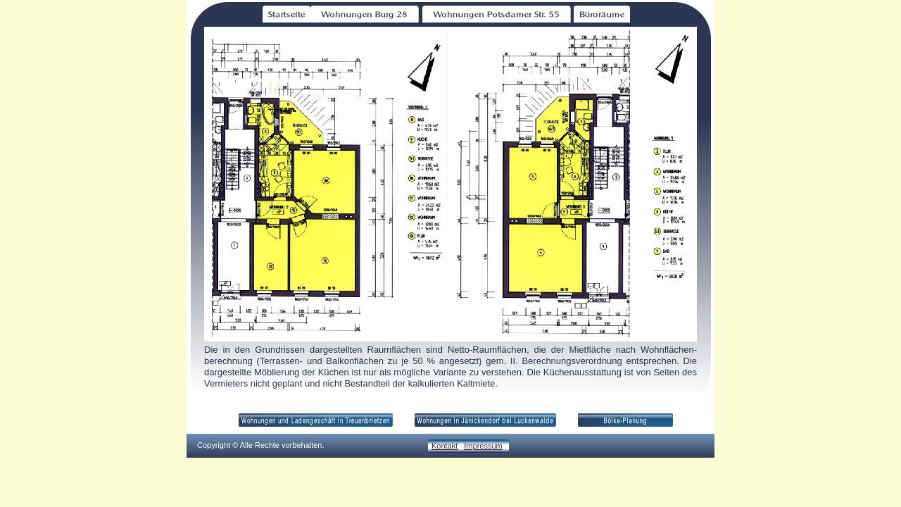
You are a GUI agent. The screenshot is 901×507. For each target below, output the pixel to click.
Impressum (483, 446)
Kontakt (444, 446)
